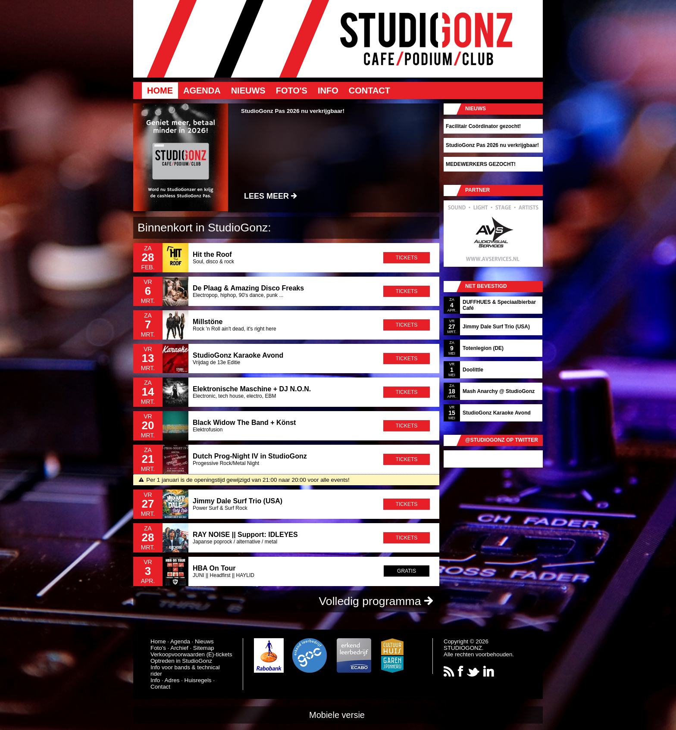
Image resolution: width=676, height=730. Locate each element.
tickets (407, 258)
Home (160, 90)
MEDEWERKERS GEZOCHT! (481, 164)
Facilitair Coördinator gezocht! (483, 126)
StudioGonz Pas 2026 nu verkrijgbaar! (492, 145)
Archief (179, 648)
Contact (369, 90)
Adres (172, 680)
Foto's (291, 90)
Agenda (202, 90)
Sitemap (203, 648)
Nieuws (248, 90)
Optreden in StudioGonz (181, 661)
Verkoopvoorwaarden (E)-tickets (191, 654)
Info (328, 90)
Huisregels (198, 680)
